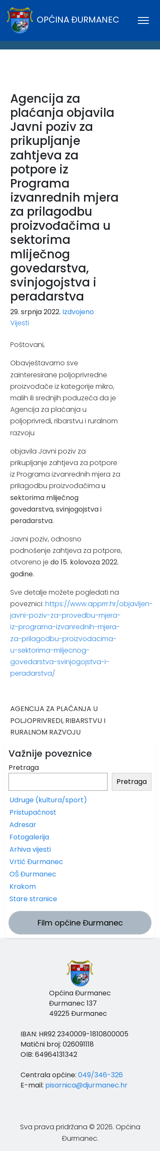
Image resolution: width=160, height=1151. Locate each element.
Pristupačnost (32, 812)
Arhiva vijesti (30, 849)
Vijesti (19, 323)
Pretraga (24, 767)
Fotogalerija (29, 837)
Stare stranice (33, 899)
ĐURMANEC (80, 73)
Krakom (22, 886)
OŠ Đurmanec (32, 874)
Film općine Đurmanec (80, 922)
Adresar (22, 825)
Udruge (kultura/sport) (48, 800)
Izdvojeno (78, 312)
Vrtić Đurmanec (36, 862)
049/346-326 (100, 1075)
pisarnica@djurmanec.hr (86, 1085)
